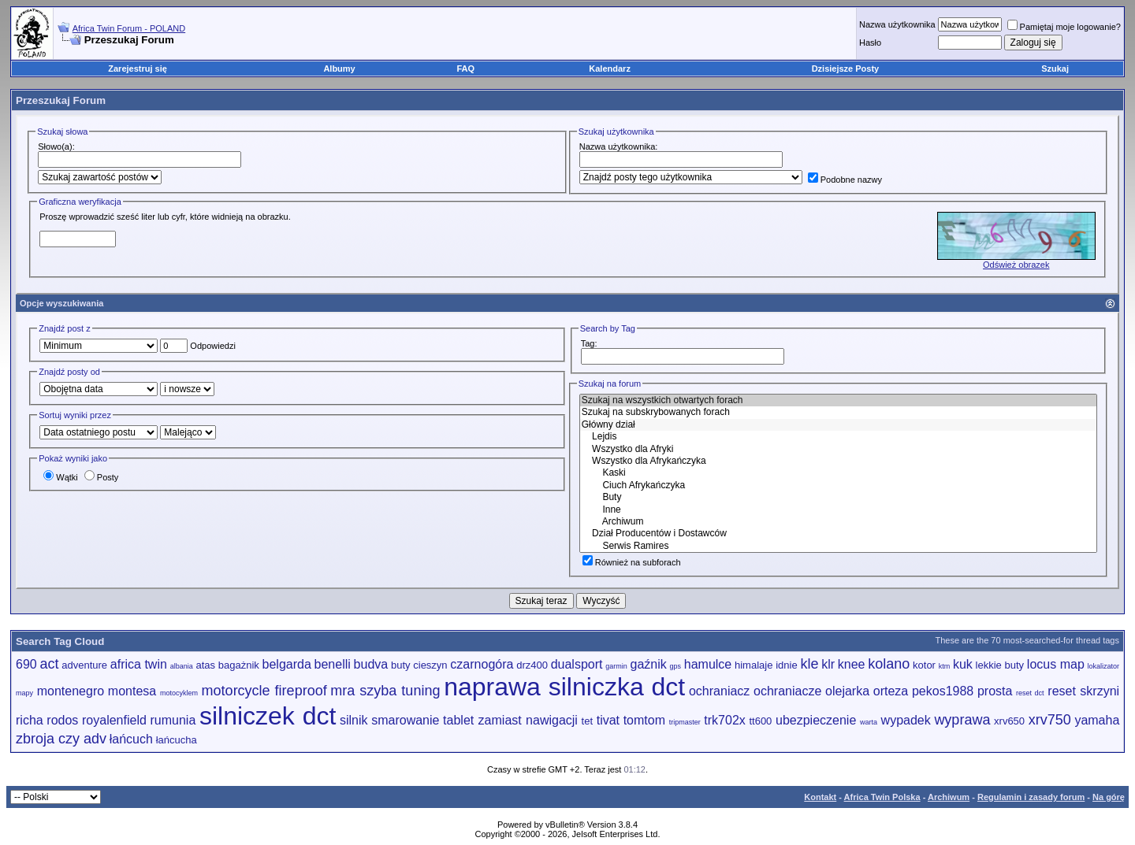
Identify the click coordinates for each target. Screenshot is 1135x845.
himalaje (753, 665)
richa (29, 720)
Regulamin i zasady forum (1031, 797)
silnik (354, 720)
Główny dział (838, 425)
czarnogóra (481, 664)
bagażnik (238, 665)
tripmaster (685, 722)
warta (868, 722)
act (48, 664)
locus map (1056, 664)
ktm (945, 666)
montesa (132, 691)
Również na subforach (631, 562)
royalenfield (114, 720)
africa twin (138, 664)
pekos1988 (942, 691)
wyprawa (962, 720)
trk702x (724, 720)
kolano (889, 664)
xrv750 (1050, 720)
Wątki (60, 477)
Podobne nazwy (845, 179)
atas (205, 665)
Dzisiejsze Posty (846, 68)
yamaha (1096, 720)
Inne (838, 510)
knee (851, 664)
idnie (786, 665)
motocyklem (179, 693)
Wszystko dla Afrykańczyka (838, 461)
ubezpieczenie (816, 720)
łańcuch (131, 739)
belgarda (286, 664)
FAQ (466, 68)
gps (676, 666)
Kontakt (820, 797)
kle (809, 664)
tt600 (760, 721)
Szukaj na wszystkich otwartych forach (838, 400)
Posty (101, 477)
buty (401, 665)
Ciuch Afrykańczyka (838, 485)
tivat (608, 720)
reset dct (1030, 693)
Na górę (1108, 797)
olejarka (847, 691)
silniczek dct (267, 716)
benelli (332, 664)
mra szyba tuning (385, 691)
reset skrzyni (1083, 691)
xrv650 (1009, 721)
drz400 (532, 665)
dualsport (577, 664)
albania (181, 666)
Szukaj (1055, 68)
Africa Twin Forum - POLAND (129, 28)
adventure (84, 665)
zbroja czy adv (61, 739)
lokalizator (1104, 666)
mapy (24, 693)
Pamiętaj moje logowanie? (1064, 27)
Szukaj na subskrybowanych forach (838, 412)
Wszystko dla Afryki (838, 449)
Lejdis (838, 437)
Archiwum (838, 522)
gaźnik (649, 664)
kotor (924, 665)
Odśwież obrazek (1016, 264)
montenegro (70, 691)
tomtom (644, 720)
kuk (963, 664)
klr (828, 664)
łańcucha (176, 740)
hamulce (707, 664)
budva (371, 664)
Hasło (870, 42)
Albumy (339, 68)
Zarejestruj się (137, 68)
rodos (62, 720)
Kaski (838, 473)
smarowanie (405, 720)
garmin (616, 666)
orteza (890, 691)
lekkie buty (1000, 665)
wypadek (906, 720)
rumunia (172, 720)
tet (587, 721)
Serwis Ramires (838, 546)
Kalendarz (610, 68)
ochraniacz (719, 691)
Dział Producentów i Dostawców (838, 533)
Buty (838, 497)
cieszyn (430, 665)
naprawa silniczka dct (564, 687)
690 (26, 664)
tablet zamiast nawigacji (510, 720)
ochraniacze (787, 691)
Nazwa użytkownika (897, 24)
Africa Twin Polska (882, 797)
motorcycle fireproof (264, 691)
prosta (994, 691)
